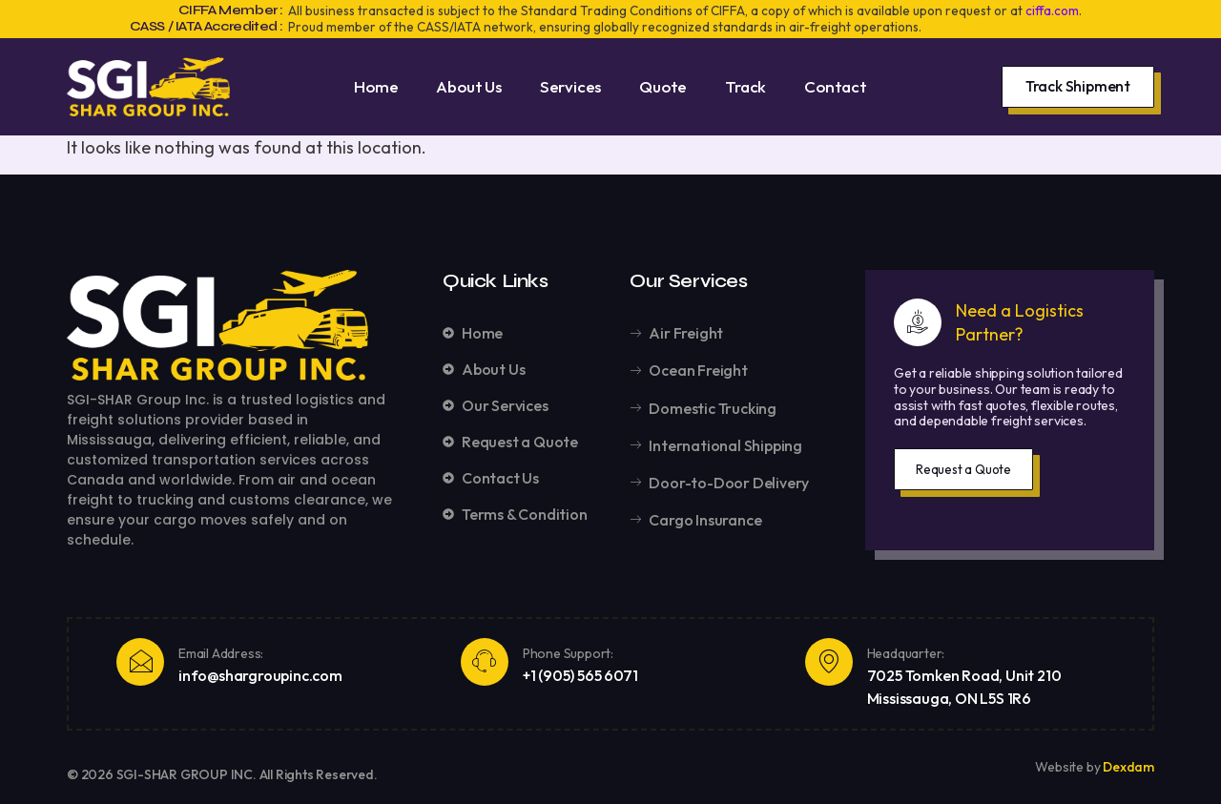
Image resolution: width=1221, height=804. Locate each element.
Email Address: (220, 653)
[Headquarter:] (829, 662)
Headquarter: (906, 653)
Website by (1069, 766)
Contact (835, 86)
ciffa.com (1052, 10)
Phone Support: (568, 653)
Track (745, 86)
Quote (663, 86)
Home (376, 86)
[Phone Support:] (484, 662)
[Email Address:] (140, 662)
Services (570, 86)
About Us (468, 86)
